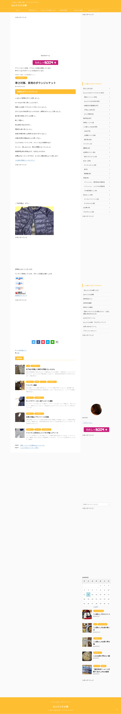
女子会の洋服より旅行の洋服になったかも (40, 369)
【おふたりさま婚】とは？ (48, 10)
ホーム (18, 10)
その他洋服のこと (22, 350)
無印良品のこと (33, 10)
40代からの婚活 (78, 10)
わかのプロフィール (93, 10)
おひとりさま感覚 (88, 294)
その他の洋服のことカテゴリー (25, 160)
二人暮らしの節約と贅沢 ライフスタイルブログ (60, 710)
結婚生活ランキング (21, 295)
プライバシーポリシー (89, 331)
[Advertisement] (45, 37)
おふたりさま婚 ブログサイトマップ (94, 322)
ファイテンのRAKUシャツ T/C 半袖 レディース (42, 433)
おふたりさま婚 (18, 5)
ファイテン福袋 (31, 385)
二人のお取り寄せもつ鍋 (101, 656)
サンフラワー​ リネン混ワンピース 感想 (39, 401)
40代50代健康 (63, 10)
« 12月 (95, 607)
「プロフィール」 (87, 422)
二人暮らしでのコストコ (101, 614)
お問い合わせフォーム (89, 326)
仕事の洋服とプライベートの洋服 (37, 417)
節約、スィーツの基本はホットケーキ (32, 445)
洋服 (18, 353)
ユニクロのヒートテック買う (29, 448)
